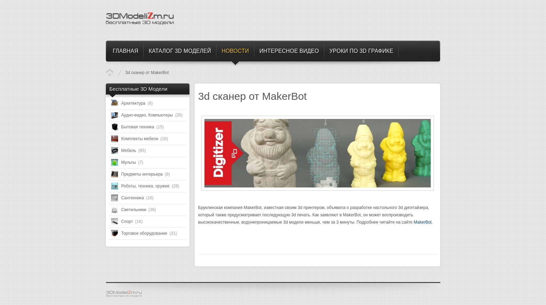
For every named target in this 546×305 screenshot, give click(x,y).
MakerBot (422, 222)
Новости (110, 72)
